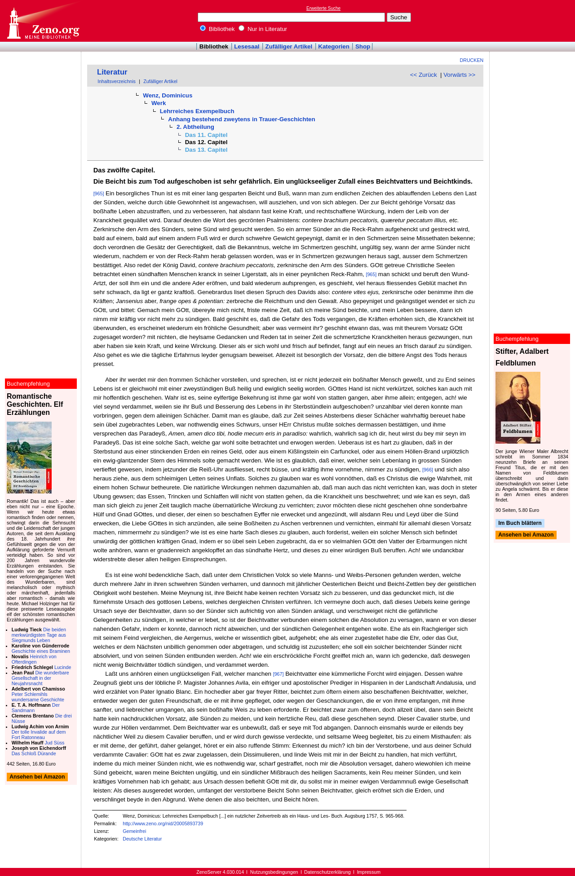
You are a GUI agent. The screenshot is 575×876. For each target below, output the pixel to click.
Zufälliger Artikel (289, 46)
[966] (427, 469)
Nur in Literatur (263, 29)
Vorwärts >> (459, 74)
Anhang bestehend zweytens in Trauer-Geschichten (241, 119)
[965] (98, 193)
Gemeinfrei (134, 831)
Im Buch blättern (520, 523)
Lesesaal (246, 46)
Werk (158, 103)
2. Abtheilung (195, 126)
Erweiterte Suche (323, 8)
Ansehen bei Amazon (525, 535)
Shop (362, 46)
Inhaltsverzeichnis (116, 81)
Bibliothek (217, 29)
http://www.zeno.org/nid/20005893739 (163, 823)
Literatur (112, 72)
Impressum (368, 872)
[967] (278, 674)
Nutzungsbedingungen (274, 872)
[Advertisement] (533, 20)
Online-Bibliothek (42, 21)
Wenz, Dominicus (167, 95)
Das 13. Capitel (206, 149)
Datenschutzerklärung (327, 872)
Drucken (472, 60)
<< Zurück (423, 74)
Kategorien (333, 46)
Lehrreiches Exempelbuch (197, 111)
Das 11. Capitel (206, 135)
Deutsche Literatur (142, 838)
